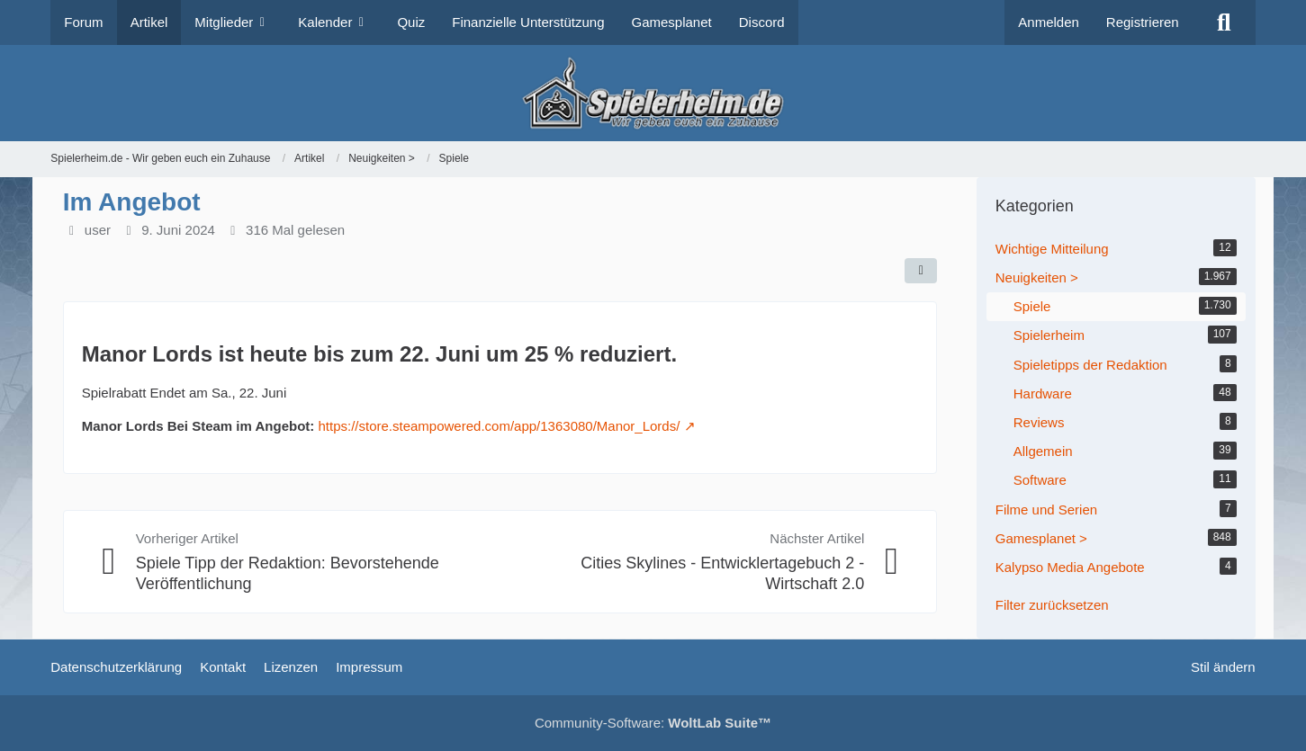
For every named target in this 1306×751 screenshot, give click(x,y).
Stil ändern (1223, 667)
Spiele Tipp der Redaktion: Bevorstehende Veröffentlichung (287, 573)
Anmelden (1048, 22)
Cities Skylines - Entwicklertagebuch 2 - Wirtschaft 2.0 (722, 573)
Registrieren (1142, 22)
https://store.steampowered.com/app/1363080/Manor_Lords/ (499, 426)
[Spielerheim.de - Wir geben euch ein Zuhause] (653, 93)
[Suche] (1224, 22)
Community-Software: (653, 722)
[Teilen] (921, 270)
